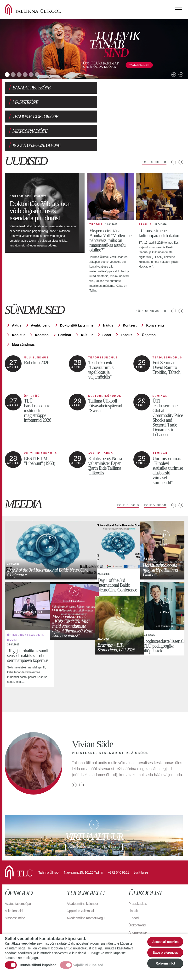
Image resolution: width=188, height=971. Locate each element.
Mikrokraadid (14, 882)
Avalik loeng (41, 296)
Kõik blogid (128, 476)
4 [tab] (25, 74)
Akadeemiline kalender (82, 875)
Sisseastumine (15, 889)
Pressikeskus (138, 875)
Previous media (173, 476)
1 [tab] (7, 74)
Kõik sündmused (151, 282)
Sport (107, 306)
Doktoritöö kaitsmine (76, 296)
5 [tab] (31, 74)
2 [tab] (13, 74)
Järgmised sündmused (180, 282)
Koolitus (18, 306)
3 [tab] (19, 74)
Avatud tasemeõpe (18, 875)
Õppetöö (149, 306)
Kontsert (130, 296)
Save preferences (165, 952)
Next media (180, 476)
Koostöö (42, 306)
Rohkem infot (165, 963)
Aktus (16, 296)
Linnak (133, 882)
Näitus (108, 296)
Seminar (64, 306)
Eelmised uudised (173, 133)
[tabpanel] (94, 49)
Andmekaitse (138, 904)
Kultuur (87, 306)
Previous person (74, 756)
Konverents (155, 296)
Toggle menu (178, 9)
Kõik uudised (154, 133)
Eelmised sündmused (173, 282)
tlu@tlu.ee (141, 844)
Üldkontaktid (137, 896)
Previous (173, 74)
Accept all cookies (165, 942)
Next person (81, 756)
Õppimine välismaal (80, 882)
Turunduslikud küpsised (37, 965)
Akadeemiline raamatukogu (85, 889)
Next (180, 74)
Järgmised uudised (180, 133)
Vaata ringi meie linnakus (94, 806)
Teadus (126, 306)
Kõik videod (155, 476)
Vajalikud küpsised (88, 965)
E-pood (134, 889)
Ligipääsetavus (139, 911)
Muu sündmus (23, 316)
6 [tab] (37, 74)
